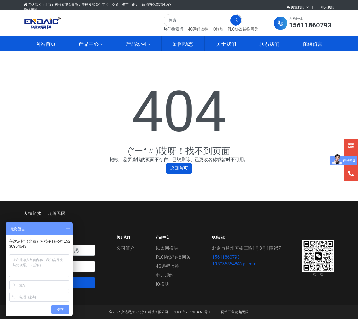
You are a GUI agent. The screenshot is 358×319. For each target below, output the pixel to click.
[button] (302, 23)
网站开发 (227, 312)
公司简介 (126, 248)
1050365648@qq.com (234, 264)
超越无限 (56, 213)
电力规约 (165, 275)
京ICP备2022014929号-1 (192, 312)
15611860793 (226, 257)
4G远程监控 (198, 29)
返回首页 (179, 168)
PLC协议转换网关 (243, 29)
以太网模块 (167, 248)
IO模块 (218, 29)
